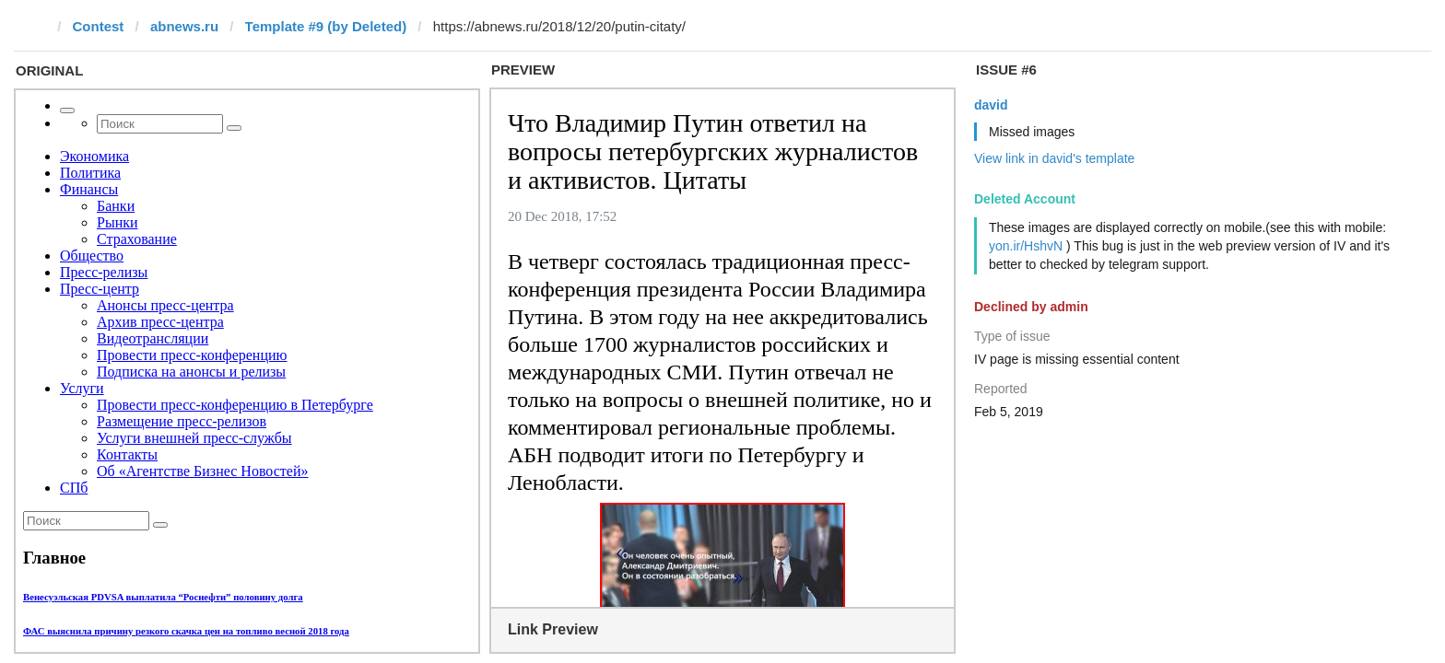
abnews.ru (184, 26)
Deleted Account (1024, 199)
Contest (98, 26)
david (991, 105)
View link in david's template (1054, 158)
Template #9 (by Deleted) (326, 26)
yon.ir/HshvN (1026, 245)
